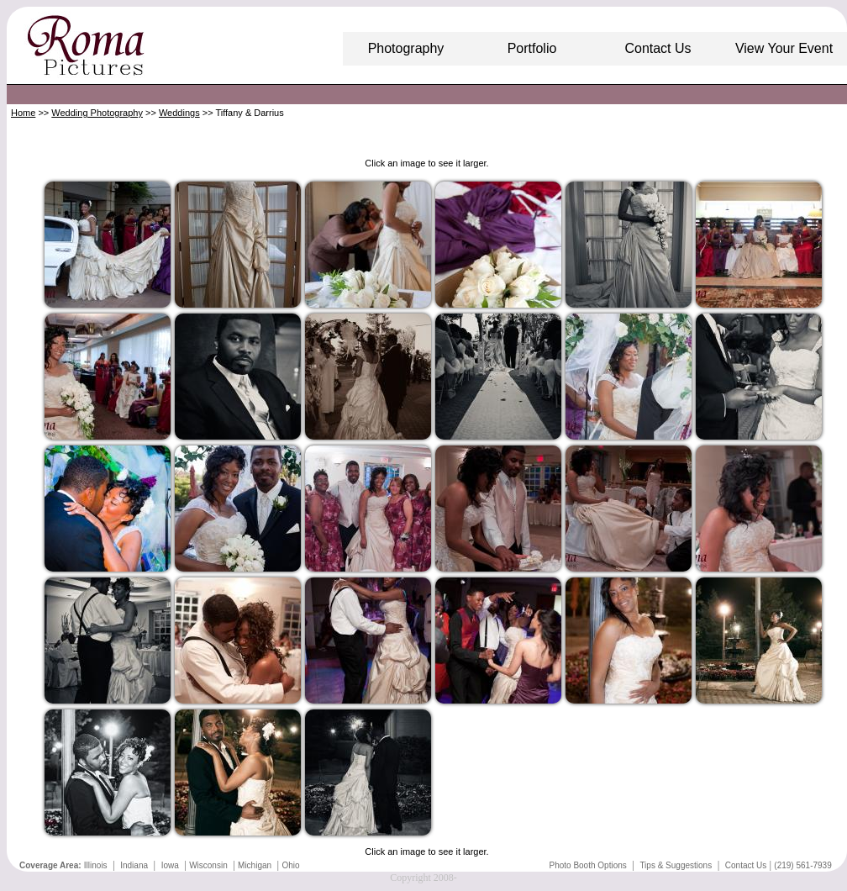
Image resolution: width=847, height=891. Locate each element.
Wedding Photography (97, 113)
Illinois (96, 865)
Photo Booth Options (587, 865)
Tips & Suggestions (675, 865)
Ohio (290, 865)
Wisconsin (208, 865)
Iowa (170, 865)
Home (23, 113)
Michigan (254, 865)
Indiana (134, 865)
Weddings (179, 113)
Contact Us (745, 865)
